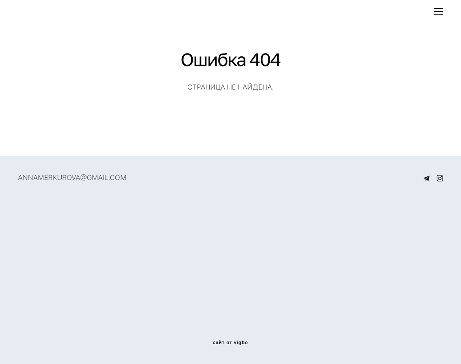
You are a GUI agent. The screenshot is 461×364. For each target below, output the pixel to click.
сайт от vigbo (230, 343)
